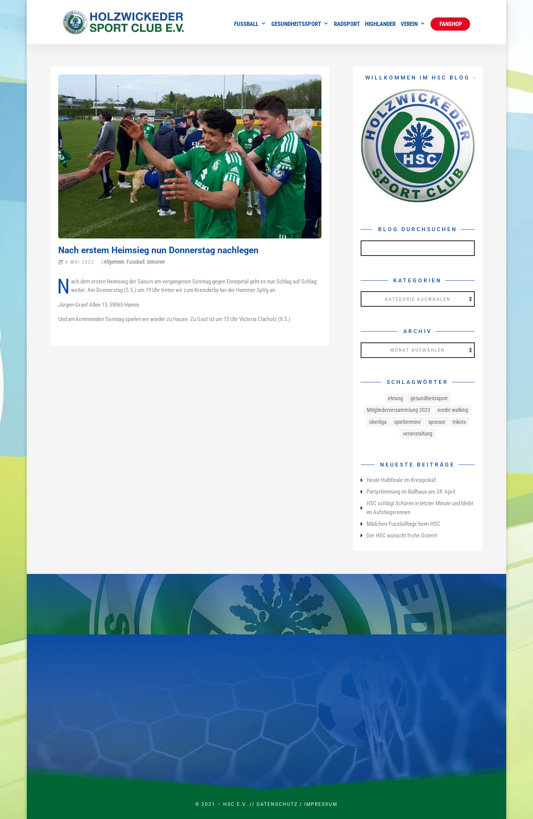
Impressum (320, 804)
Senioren (156, 262)
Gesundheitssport (296, 24)
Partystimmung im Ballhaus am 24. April (410, 491)
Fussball (246, 24)
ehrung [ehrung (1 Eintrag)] (395, 398)
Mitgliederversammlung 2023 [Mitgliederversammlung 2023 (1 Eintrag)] (398, 410)
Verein (409, 24)
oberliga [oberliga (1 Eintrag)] (378, 422)
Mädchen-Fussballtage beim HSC (403, 523)
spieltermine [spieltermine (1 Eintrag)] (407, 422)
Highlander (380, 24)
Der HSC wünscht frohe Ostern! (402, 535)
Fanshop (450, 24)
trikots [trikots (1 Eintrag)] (459, 422)
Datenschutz (277, 804)
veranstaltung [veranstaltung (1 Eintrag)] (417, 433)
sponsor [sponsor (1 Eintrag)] (436, 422)
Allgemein (114, 262)
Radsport (347, 24)
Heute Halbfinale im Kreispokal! (401, 480)
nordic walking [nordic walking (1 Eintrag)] (453, 410)
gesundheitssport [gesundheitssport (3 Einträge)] (429, 398)
